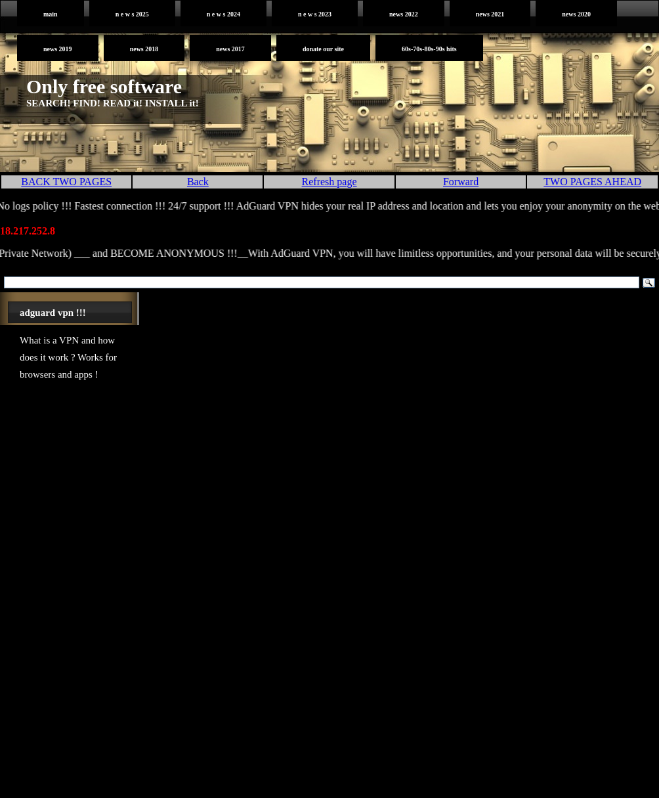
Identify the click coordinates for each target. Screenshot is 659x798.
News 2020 (576, 14)
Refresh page (329, 181)
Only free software (104, 86)
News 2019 (57, 49)
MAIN (50, 14)
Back (198, 181)
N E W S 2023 (314, 14)
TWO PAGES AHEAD (592, 181)
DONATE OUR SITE (323, 49)
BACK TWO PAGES (66, 181)
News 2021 (490, 14)
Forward (460, 181)
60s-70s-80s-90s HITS (429, 49)
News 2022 (403, 14)
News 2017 (230, 49)
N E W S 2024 (223, 14)
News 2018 (144, 49)
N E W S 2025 (132, 14)
